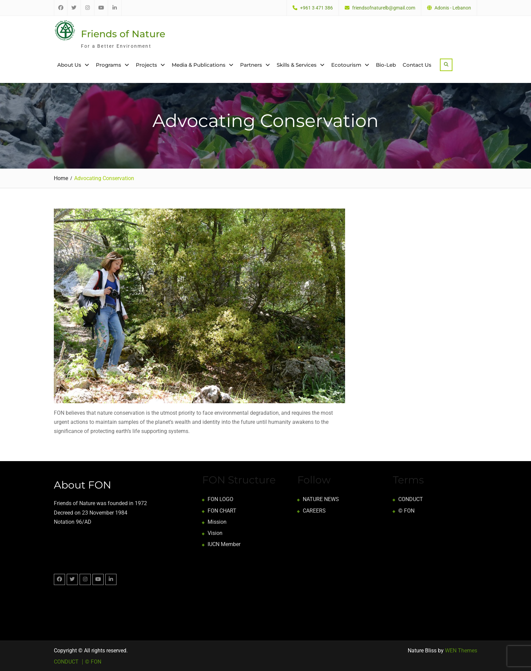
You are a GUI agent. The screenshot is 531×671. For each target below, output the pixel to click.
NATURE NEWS (321, 499)
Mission (217, 521)
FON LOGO (220, 499)
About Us (69, 65)
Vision (215, 532)
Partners (251, 65)
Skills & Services (297, 65)
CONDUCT (410, 499)
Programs (108, 65)
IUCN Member (224, 544)
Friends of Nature (123, 34)
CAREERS (314, 510)
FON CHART (222, 510)
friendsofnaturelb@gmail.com (383, 8)
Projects (146, 65)
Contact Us (417, 65)
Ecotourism (346, 65)
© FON (406, 510)
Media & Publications (199, 65)
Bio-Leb (386, 65)
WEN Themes (461, 650)
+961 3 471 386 (316, 8)
